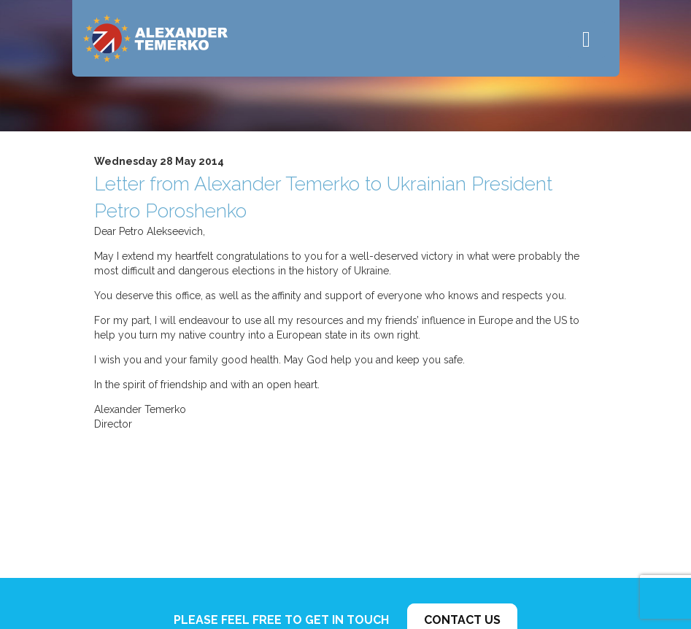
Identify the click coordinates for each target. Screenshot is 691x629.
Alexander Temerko (155, 38)
